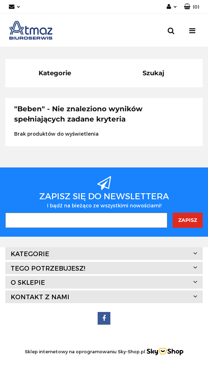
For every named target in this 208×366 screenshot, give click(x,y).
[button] (191, 7)
